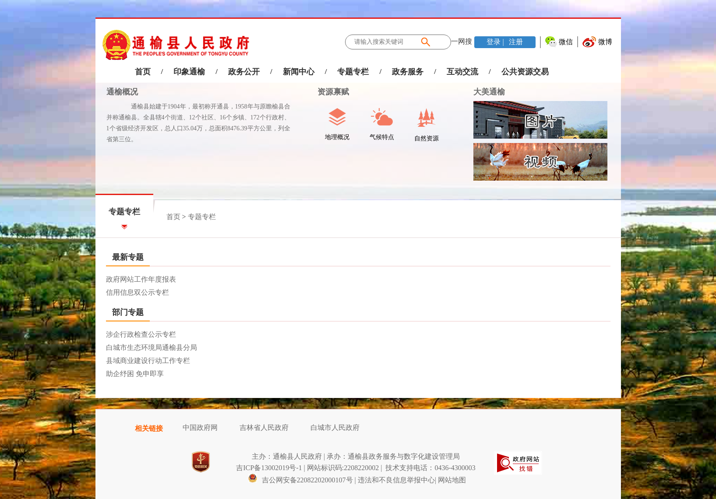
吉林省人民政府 (264, 427)
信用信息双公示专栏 (137, 292)
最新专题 (128, 257)
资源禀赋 (328, 91)
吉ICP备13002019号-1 (269, 467)
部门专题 (128, 312)
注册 (515, 41)
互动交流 (462, 71)
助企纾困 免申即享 (135, 373)
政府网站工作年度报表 (141, 279)
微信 (566, 41)
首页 (143, 71)
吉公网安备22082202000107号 (300, 480)
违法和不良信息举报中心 (396, 480)
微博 (605, 41)
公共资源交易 (525, 71)
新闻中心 (298, 71)
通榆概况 (122, 91)
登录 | (496, 41)
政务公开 (244, 71)
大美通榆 (489, 91)
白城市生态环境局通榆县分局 (151, 347)
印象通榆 (189, 71)
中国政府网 (200, 427)
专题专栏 (353, 71)
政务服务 (407, 71)
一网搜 (461, 41)
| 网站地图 (450, 480)
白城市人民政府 (335, 427)
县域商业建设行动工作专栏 (148, 360)
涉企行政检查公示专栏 (141, 334)
